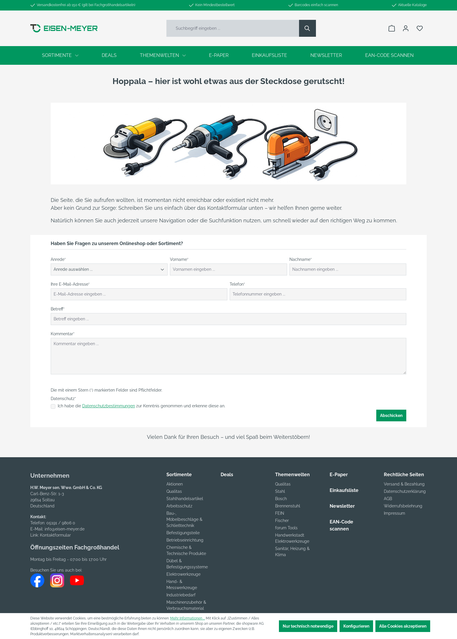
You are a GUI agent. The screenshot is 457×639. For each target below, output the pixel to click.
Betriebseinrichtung (184, 540)
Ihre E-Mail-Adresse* (70, 284)
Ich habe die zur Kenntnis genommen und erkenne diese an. (141, 406)
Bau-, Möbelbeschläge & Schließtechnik (184, 519)
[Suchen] (307, 28)
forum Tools (286, 527)
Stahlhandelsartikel (184, 498)
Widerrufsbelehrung (403, 506)
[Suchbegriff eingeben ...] (232, 28)
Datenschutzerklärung (405, 491)
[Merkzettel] (420, 28)
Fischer (282, 520)
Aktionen (174, 484)
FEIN (279, 513)
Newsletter (342, 506)
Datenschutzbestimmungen (108, 406)
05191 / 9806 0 (60, 523)
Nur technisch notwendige (308, 626)
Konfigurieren (356, 626)
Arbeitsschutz (179, 506)
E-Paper (339, 474)
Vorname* (179, 259)
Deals (227, 474)
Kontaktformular (55, 535)
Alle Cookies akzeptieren (402, 626)
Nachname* (300, 259)
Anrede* (58, 259)
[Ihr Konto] (406, 28)
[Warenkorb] (392, 28)
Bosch (281, 498)
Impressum (394, 513)
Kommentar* (63, 333)
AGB (388, 498)
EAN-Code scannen (341, 525)
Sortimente (179, 474)
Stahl (280, 491)
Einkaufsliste (344, 490)
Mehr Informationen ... (187, 618)
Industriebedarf (181, 595)
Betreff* (58, 309)
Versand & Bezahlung (404, 484)
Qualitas (174, 491)
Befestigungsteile (183, 532)
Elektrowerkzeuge (183, 574)
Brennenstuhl (287, 506)
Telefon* (237, 284)
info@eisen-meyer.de (65, 529)
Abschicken (391, 415)
